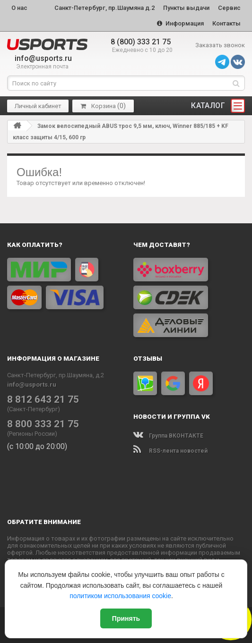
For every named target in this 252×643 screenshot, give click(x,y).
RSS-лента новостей (170, 451)
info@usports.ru (43, 58)
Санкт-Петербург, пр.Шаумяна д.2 (104, 7)
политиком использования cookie (120, 596)
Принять (126, 618)
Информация (180, 23)
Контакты (226, 23)
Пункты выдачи (186, 7)
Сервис (229, 7)
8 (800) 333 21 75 (141, 41)
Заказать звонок (220, 45)
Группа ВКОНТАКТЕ (168, 435)
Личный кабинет (38, 105)
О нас (19, 7)
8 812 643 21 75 (43, 399)
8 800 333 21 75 (43, 423)
